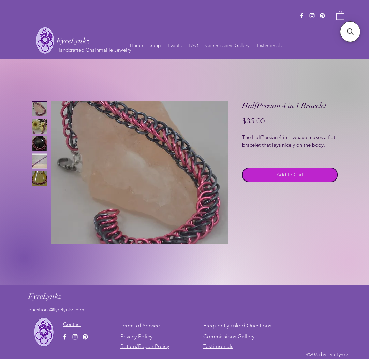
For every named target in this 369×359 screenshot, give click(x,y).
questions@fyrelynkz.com (56, 309)
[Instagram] (312, 15)
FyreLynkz (73, 40)
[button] (340, 15)
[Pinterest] (322, 15)
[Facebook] (301, 15)
